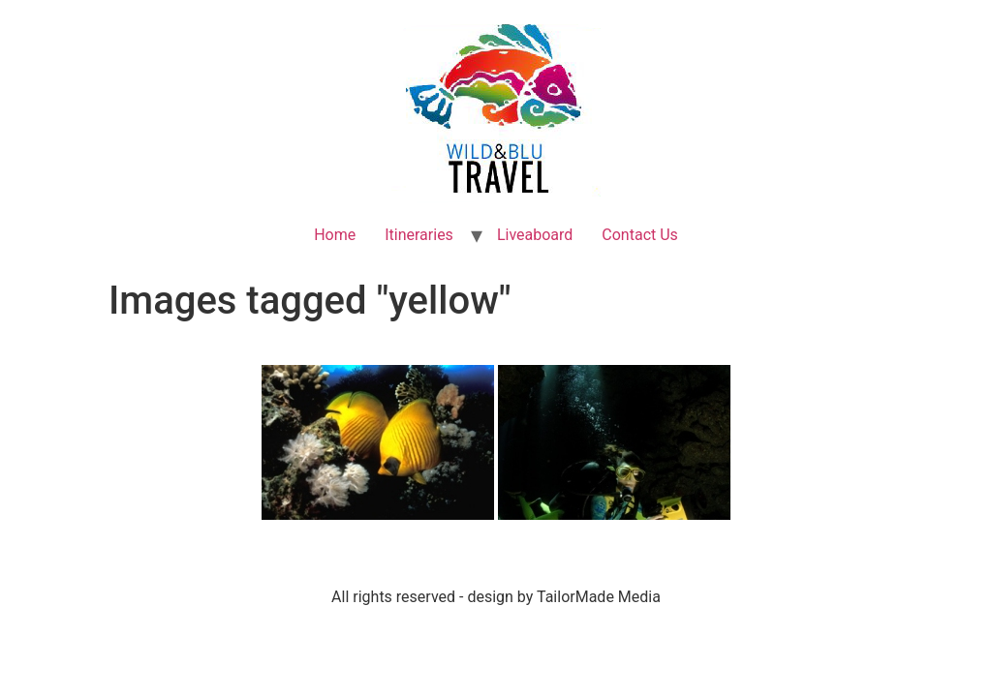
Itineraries (419, 235)
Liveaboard (535, 235)
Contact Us (640, 235)
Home (335, 235)
